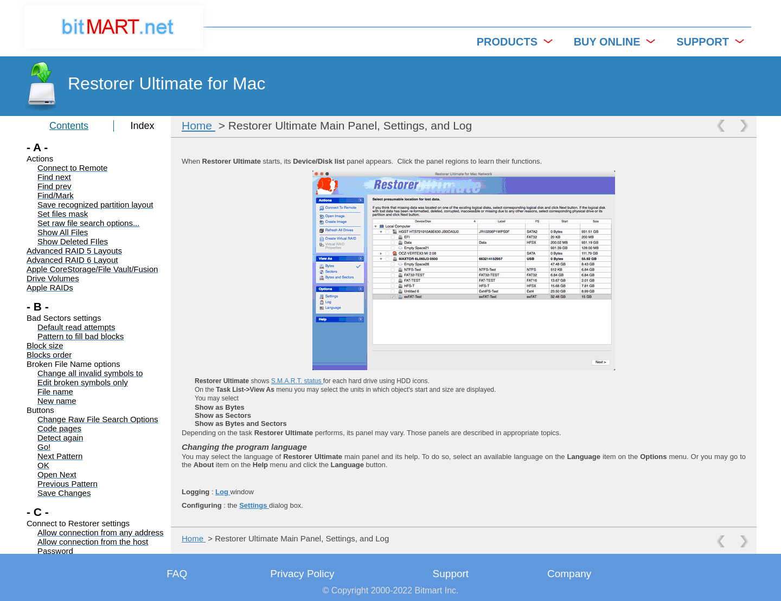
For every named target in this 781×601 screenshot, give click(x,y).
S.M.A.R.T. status (297, 381)
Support (451, 573)
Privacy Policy (302, 573)
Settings (254, 505)
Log (222, 492)
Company (569, 573)
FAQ (177, 573)
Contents (68, 125)
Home (198, 125)
